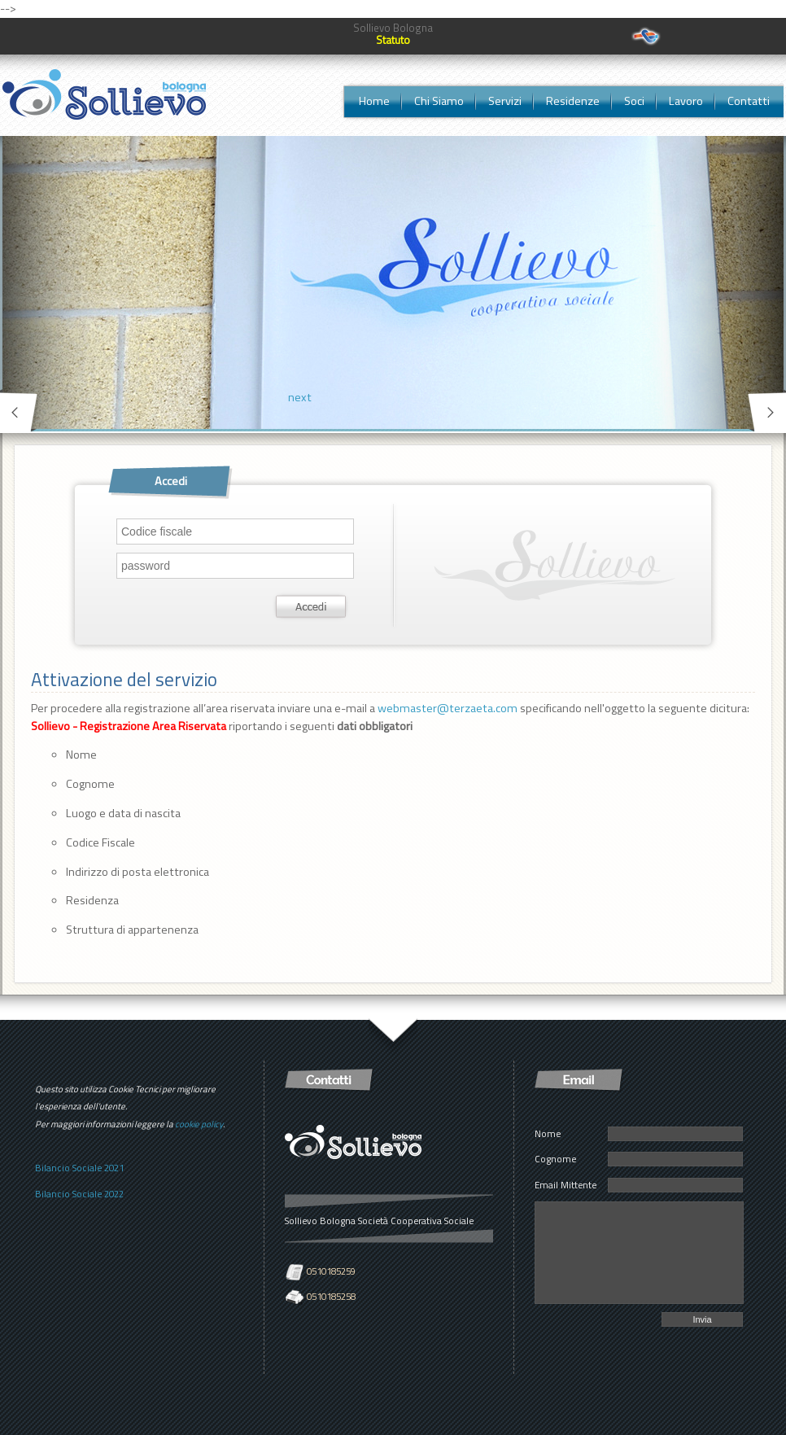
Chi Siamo (439, 101)
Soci (634, 101)
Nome (548, 1133)
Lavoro (686, 101)
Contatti (748, 101)
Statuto (393, 40)
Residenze (573, 101)
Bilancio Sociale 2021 (79, 1168)
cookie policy (199, 1124)
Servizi (505, 101)
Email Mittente (565, 1185)
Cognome (555, 1159)
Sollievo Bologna (393, 28)
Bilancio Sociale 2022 (79, 1194)
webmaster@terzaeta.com (447, 708)
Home (374, 101)
